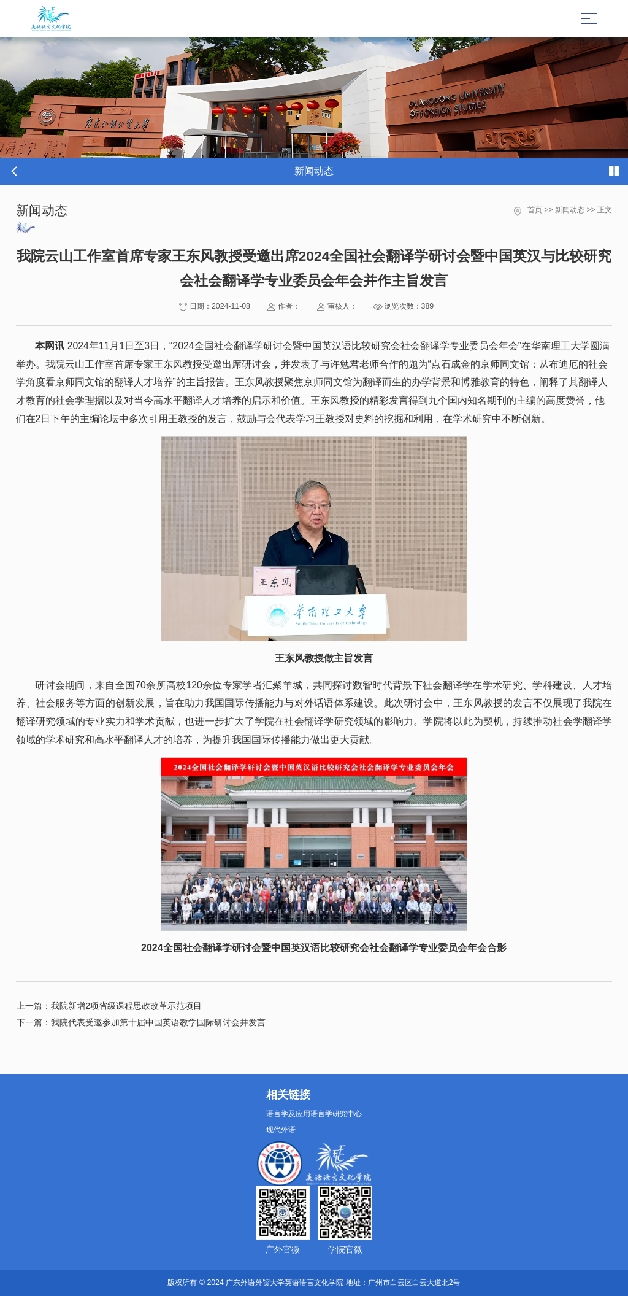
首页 (534, 210)
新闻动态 (569, 210)
